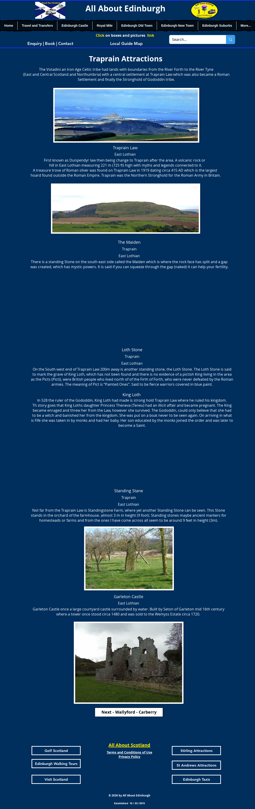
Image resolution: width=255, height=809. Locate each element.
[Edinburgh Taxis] (196, 779)
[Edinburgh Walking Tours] (56, 763)
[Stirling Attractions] (196, 750)
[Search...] (194, 39)
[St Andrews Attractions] (196, 765)
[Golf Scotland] (56, 750)
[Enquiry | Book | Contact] (50, 43)
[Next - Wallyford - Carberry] (129, 712)
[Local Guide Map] (126, 43)
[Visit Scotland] (56, 779)
